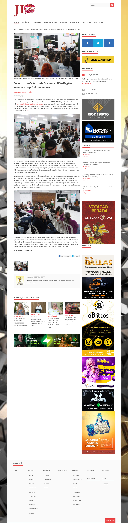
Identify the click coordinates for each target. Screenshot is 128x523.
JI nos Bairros (77, 479)
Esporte (31, 479)
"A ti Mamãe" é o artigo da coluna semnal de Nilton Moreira (70, 321)
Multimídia (36, 22)
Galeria (46, 483)
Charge (46, 488)
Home (16, 29)
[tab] (86, 146)
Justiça (31, 513)
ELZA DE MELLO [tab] (89, 90)
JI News (16, 22)
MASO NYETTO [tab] (89, 94)
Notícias (25, 22)
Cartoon (46, 475)
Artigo (84, 193)
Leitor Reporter (50, 22)
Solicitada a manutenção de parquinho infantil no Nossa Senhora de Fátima (38, 321)
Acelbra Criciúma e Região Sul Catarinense (30, 104)
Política (31, 483)
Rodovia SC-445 (100, 22)
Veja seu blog (86, 83)
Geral (84, 169)
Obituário (85, 157)
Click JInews (47, 479)
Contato (105, 484)
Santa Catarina (34, 509)
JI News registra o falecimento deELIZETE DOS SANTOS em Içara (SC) (21, 322)
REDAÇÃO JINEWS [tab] (90, 75)
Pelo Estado (86, 22)
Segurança (32, 488)
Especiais (63, 22)
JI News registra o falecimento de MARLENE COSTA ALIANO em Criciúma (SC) (55, 322)
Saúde (27, 29)
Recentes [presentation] (86, 145)
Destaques (76, 504)
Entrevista (74, 22)
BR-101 (75, 488)
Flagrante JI (77, 500)
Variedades (76, 492)
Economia (32, 492)
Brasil (75, 483)
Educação (32, 504)
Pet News (76, 475)
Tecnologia (32, 496)
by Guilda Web (110, 520)
